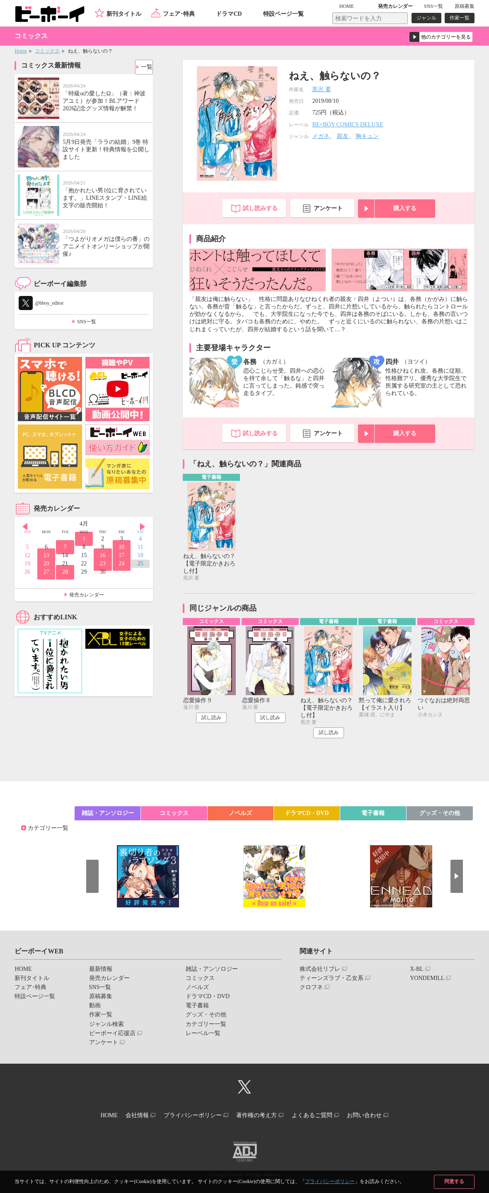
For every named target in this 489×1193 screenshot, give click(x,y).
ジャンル (426, 18)
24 (121, 563)
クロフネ (311, 990)
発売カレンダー (86, 595)
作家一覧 (460, 18)
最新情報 (100, 971)
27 (46, 572)
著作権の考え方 (260, 1116)
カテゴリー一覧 (48, 830)
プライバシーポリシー (330, 1181)
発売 (395, 6)
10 (121, 547)
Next (146, 524)
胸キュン (367, 136)
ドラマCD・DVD (307, 815)
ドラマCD (229, 14)
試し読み (211, 720)
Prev (21, 524)
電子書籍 (373, 815)
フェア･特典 (179, 14)
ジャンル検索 (106, 1026)
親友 (343, 136)
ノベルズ (240, 815)
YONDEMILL (427, 980)
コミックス (47, 51)
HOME (359, 6)
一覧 (143, 65)
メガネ (320, 136)
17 (121, 555)
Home (21, 51)
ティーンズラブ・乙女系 (331, 980)
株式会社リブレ (320, 971)
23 (103, 563)
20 (46, 563)
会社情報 (127, 1116)
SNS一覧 (433, 6)
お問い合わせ (380, 1116)
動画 (95, 1008)
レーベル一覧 (203, 1036)
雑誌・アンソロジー (108, 815)
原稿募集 (464, 6)
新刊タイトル (124, 14)
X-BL (417, 971)
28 (65, 572)
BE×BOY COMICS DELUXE (347, 124)
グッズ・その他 (439, 815)
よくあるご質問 (322, 1116)
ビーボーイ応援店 (112, 1036)
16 (103, 555)
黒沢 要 (321, 89)
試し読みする (260, 208)
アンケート (328, 208)
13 (46, 555)
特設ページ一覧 (283, 14)
